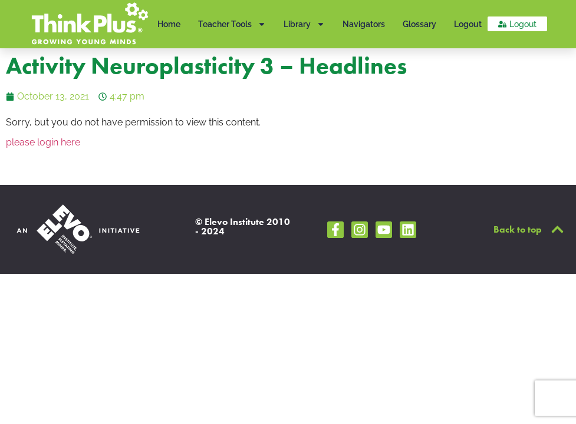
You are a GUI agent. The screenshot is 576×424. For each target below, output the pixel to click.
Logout (468, 24)
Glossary (419, 24)
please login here (43, 142)
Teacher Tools (232, 24)
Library (304, 24)
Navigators (364, 24)
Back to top (517, 229)
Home (168, 24)
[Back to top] (557, 229)
